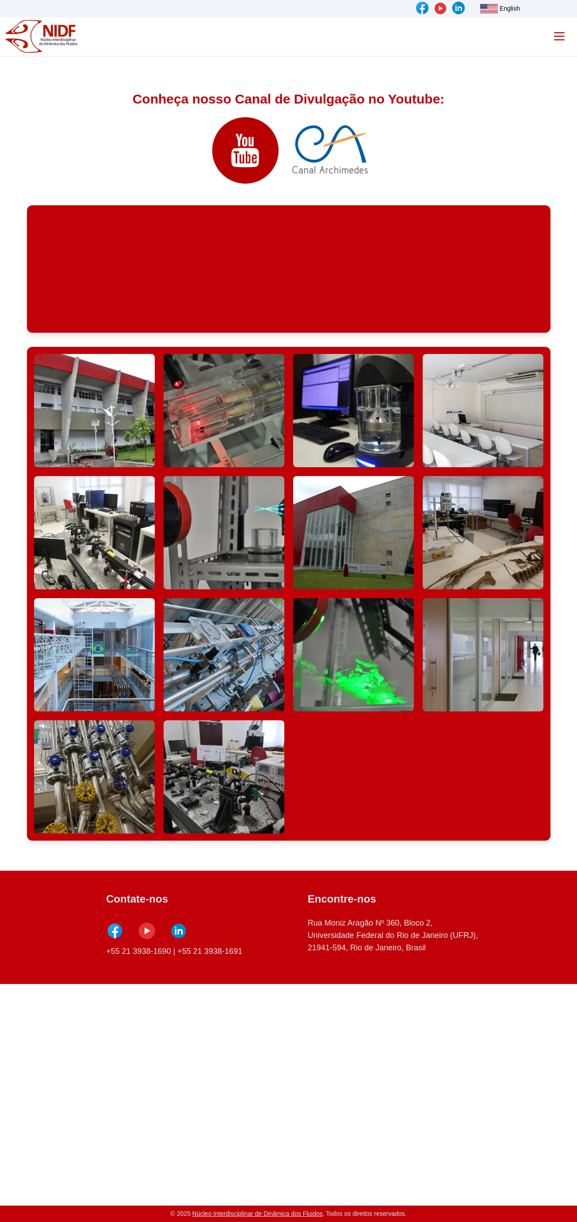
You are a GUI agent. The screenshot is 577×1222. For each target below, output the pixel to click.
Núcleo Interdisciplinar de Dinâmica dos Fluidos (257, 1213)
